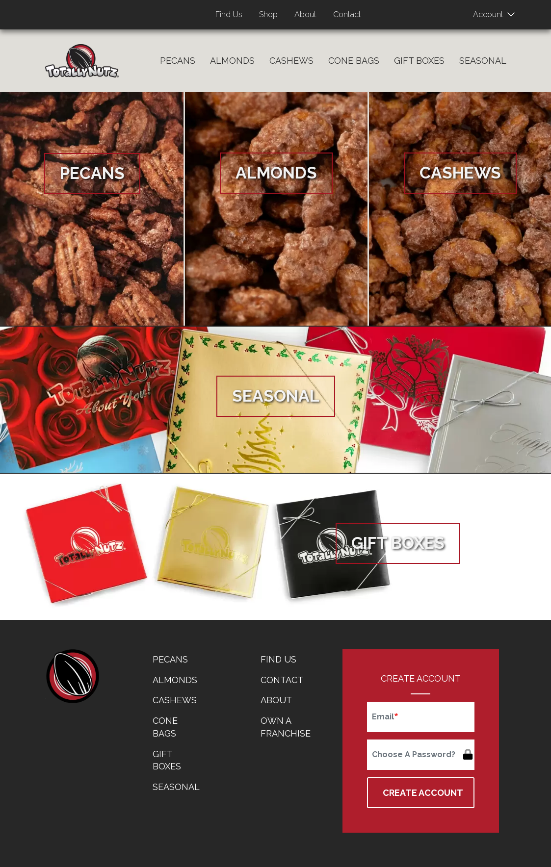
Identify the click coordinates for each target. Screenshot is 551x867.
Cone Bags (353, 60)
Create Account (423, 793)
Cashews (291, 60)
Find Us (228, 14)
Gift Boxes (419, 60)
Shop (268, 14)
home (72, 676)
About (305, 14)
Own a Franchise (286, 727)
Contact (347, 14)
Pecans (177, 60)
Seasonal (482, 60)
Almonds (232, 60)
